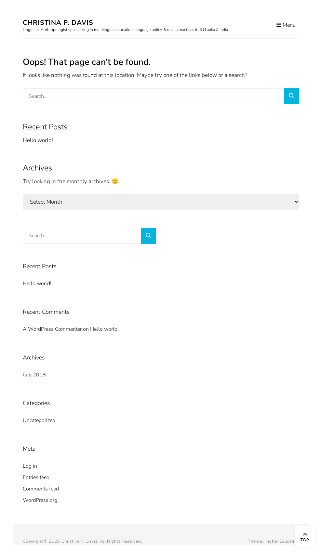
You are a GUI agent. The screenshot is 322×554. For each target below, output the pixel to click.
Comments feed (41, 488)
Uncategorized (39, 420)
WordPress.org (40, 500)
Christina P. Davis (58, 22)
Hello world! (38, 140)
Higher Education (281, 541)
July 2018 (34, 374)
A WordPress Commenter (52, 329)
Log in (30, 466)
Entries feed (36, 477)
